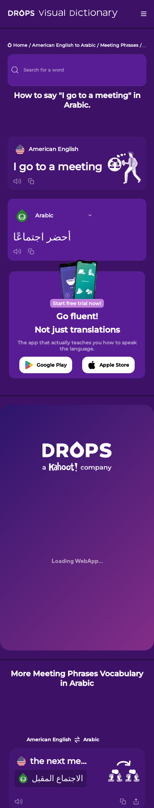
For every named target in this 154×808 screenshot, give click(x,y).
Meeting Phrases (119, 45)
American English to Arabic (63, 45)
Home (20, 45)
